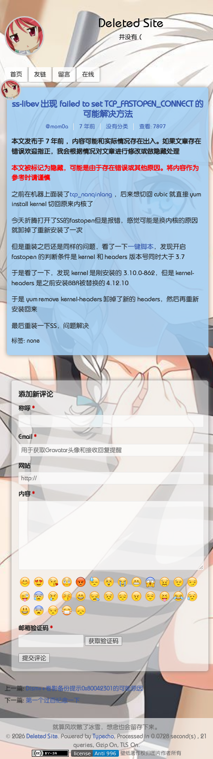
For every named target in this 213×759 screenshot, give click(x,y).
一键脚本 (141, 246)
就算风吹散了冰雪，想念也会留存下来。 (106, 727)
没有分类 (117, 126)
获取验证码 (103, 641)
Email (25, 437)
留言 (64, 74)
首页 (16, 74)
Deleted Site (131, 23)
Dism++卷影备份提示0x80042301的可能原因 (84, 688)
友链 (40, 74)
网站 (24, 466)
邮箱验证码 (33, 628)
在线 (88, 74)
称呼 (24, 408)
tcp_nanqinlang (91, 194)
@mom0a (57, 126)
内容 (24, 494)
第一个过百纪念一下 (53, 700)
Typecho (103, 736)
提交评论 (34, 658)
